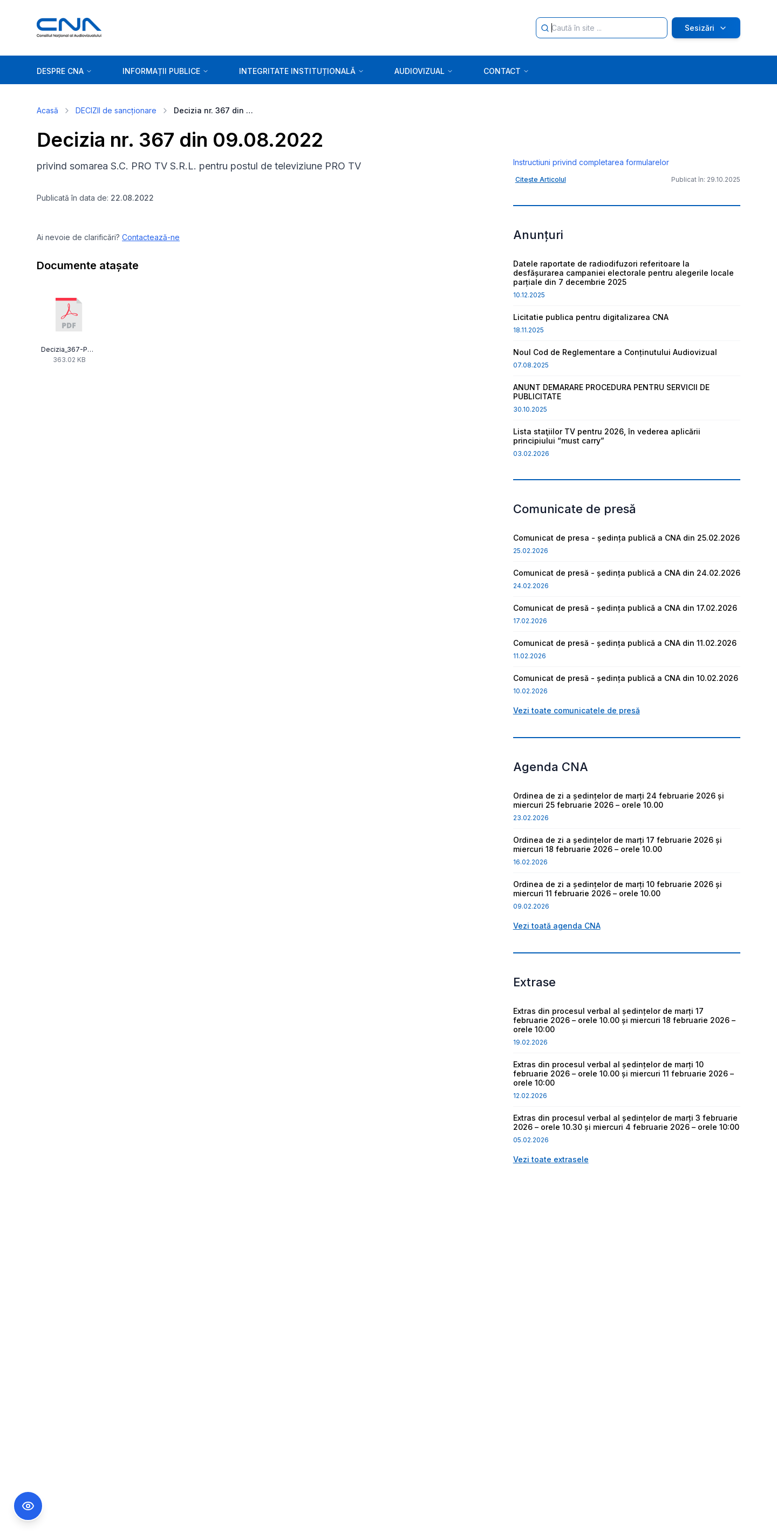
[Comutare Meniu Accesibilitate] (28, 1506)
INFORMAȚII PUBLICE (165, 71)
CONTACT (506, 71)
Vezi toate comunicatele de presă (576, 797)
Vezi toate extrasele (551, 1246)
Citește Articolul (540, 266)
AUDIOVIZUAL (423, 71)
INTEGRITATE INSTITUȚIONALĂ (301, 71)
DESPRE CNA (64, 71)
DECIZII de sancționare (116, 110)
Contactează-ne (151, 237)
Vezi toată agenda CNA (557, 1012)
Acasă (47, 110)
